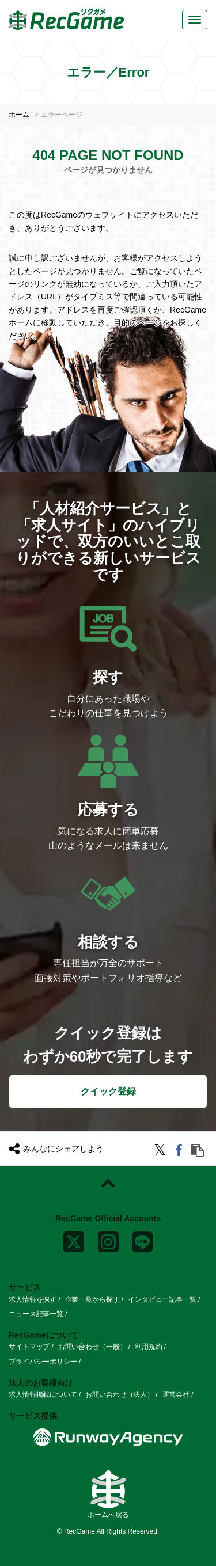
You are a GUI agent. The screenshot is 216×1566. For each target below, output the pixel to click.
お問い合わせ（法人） (119, 1394)
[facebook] (180, 1152)
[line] (142, 1239)
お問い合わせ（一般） (92, 1347)
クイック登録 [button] (108, 1091)
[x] (73, 1239)
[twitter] (161, 1152)
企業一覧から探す (92, 1299)
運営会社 (176, 1394)
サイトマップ (29, 1347)
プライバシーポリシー (43, 1362)
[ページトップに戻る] (108, 1183)
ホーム (19, 115)
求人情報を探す (32, 1299)
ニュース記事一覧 (36, 1314)
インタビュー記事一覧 (162, 1299)
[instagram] (108, 1239)
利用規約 (148, 1347)
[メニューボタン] (194, 19)
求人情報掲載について (43, 1394)
